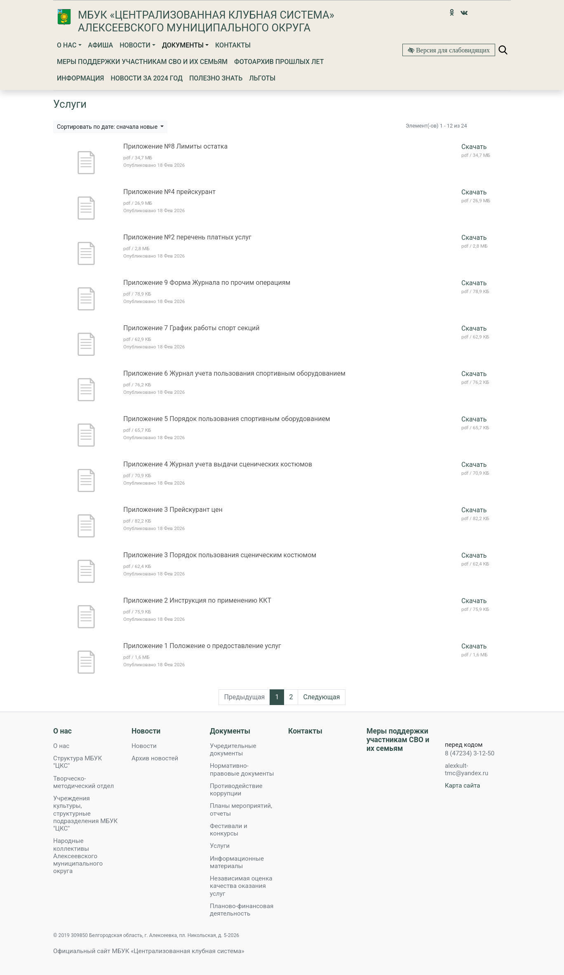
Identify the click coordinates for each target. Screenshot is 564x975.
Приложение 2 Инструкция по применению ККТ (197, 600)
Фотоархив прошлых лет (279, 62)
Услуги (220, 846)
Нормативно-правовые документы (242, 769)
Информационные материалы (237, 862)
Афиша (100, 45)
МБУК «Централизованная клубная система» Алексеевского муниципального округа (206, 21)
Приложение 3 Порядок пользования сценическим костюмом (219, 555)
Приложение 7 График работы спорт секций (191, 328)
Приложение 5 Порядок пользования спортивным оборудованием (226, 419)
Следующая (321, 697)
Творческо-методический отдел (83, 782)
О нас (66, 45)
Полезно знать (215, 78)
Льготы (262, 78)
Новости (135, 45)
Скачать (473, 147)
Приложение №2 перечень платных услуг (187, 237)
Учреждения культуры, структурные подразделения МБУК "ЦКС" (85, 813)
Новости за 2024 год (146, 78)
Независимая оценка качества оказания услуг (241, 886)
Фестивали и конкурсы (228, 829)
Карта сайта (462, 785)
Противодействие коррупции (236, 789)
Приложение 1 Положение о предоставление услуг (202, 646)
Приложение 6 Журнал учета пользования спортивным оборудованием (234, 373)
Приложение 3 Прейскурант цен (173, 510)
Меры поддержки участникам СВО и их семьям (142, 62)
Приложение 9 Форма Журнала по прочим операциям (206, 282)
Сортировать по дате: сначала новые (108, 126)
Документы (183, 45)
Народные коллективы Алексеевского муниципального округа (78, 856)
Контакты (233, 45)
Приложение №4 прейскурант (169, 192)
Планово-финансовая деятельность (241, 909)
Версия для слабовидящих (452, 50)
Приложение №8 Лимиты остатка (175, 146)
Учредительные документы (233, 749)
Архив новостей (155, 758)
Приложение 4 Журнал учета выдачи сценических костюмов (217, 464)
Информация (80, 78)
